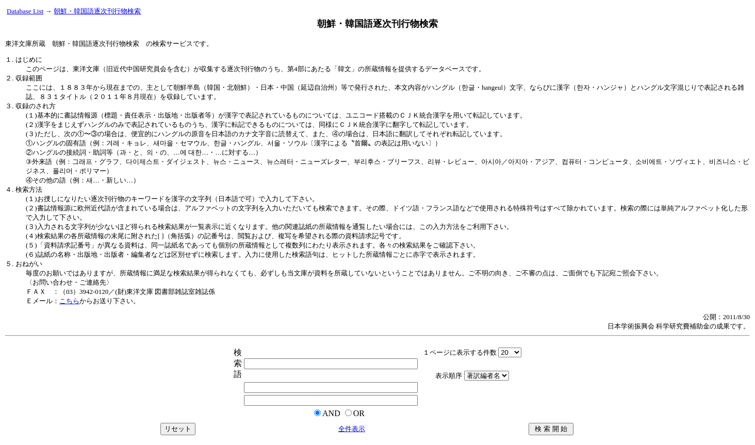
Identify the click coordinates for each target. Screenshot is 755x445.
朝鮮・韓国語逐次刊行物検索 (97, 11)
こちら (69, 301)
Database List (25, 11)
